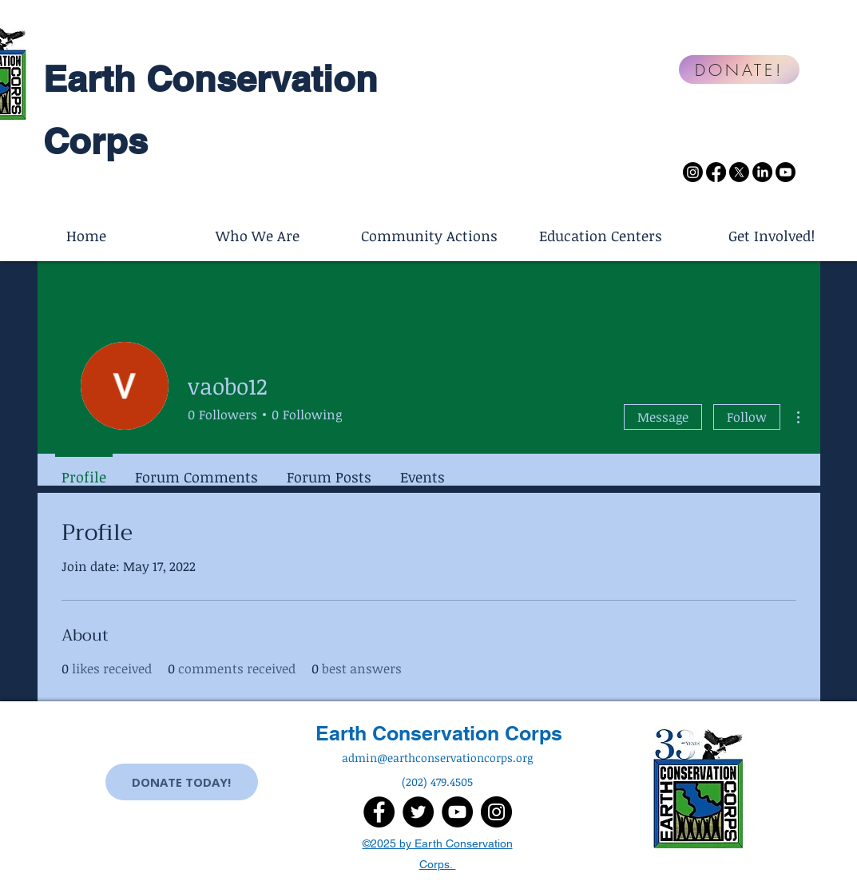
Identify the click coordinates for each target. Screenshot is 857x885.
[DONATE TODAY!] (181, 782)
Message (662, 417)
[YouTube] (457, 811)
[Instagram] (693, 172)
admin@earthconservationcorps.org (437, 757)
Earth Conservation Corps (438, 733)
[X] (739, 172)
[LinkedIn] (762, 172)
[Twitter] (418, 811)
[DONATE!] (739, 69)
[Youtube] (786, 172)
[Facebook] (716, 172)
